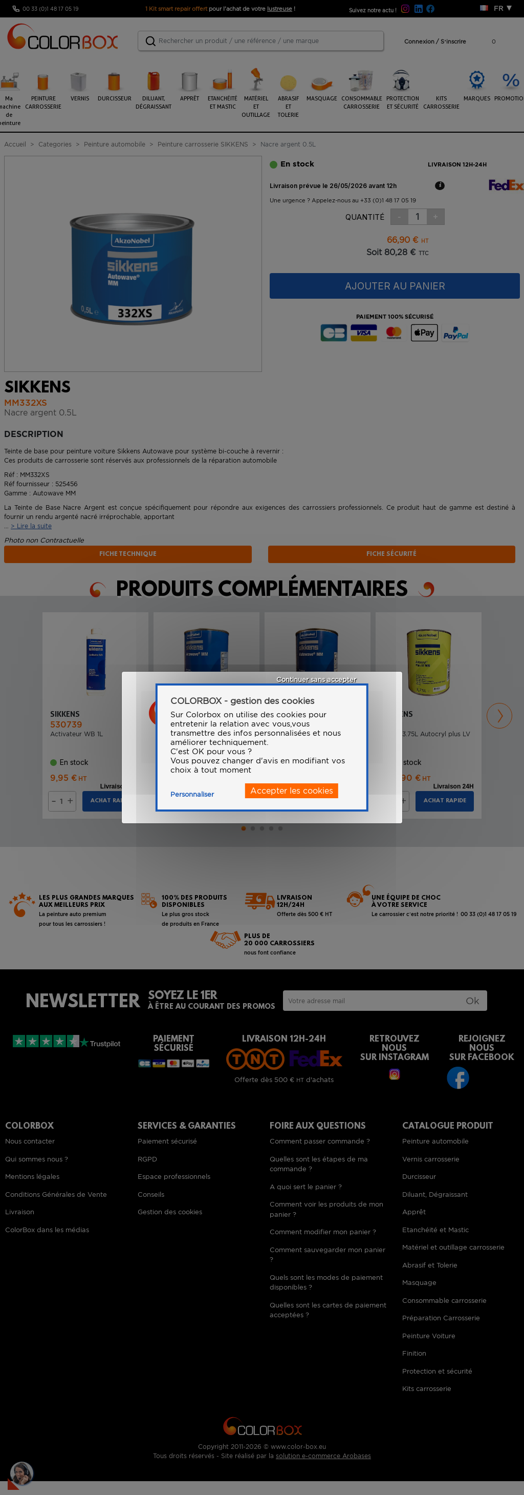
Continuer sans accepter (316, 679)
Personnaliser (192, 794)
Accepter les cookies (291, 791)
